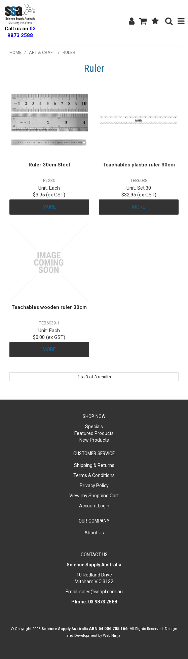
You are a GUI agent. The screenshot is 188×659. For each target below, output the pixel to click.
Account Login (94, 505)
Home (15, 52)
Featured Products (94, 433)
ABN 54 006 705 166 (108, 628)
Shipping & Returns (94, 465)
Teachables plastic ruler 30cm (139, 165)
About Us (94, 532)
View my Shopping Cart (94, 495)
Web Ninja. (112, 635)
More (49, 207)
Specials (94, 426)
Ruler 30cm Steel (49, 165)
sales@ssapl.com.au (101, 591)
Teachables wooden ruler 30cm (49, 307)
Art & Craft (42, 52)
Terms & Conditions (94, 475)
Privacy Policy (94, 485)
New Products (94, 440)
